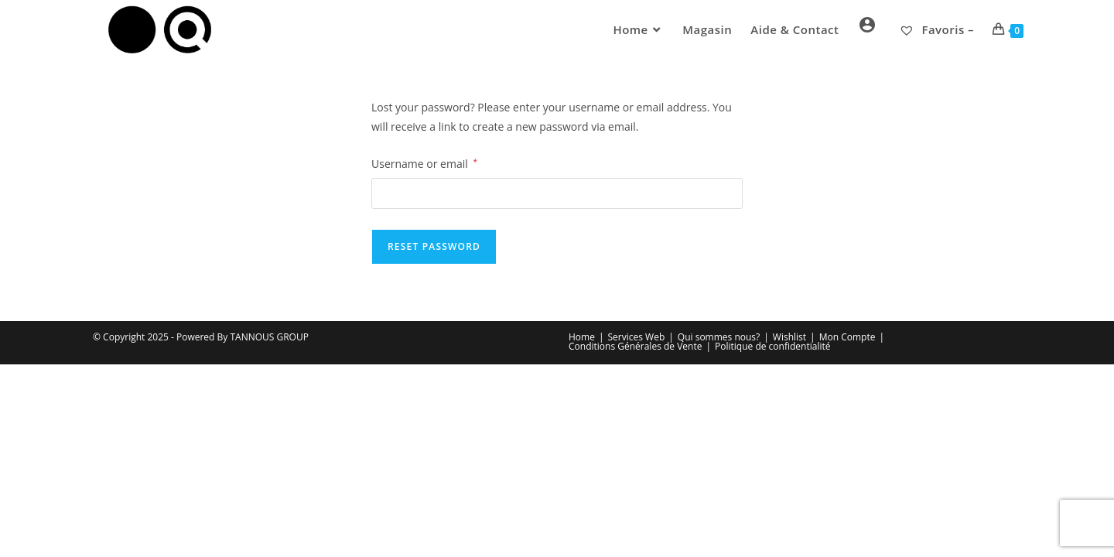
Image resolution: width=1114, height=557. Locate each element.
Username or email (424, 162)
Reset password (434, 246)
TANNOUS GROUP (269, 336)
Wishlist (789, 336)
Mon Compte (847, 336)
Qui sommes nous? (719, 336)
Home (582, 336)
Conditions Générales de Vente (635, 346)
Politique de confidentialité (772, 346)
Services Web (636, 336)
